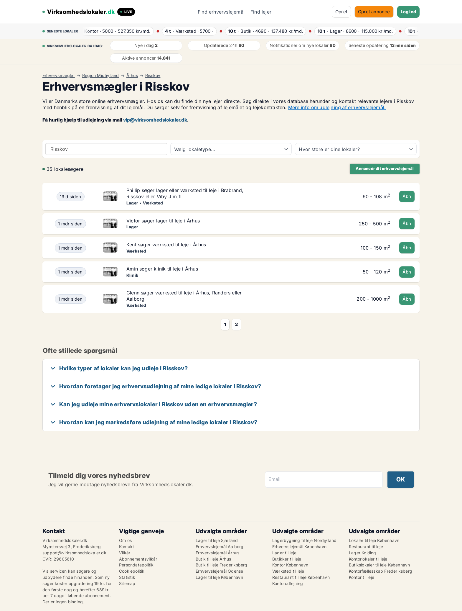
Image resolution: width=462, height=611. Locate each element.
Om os (125, 540)
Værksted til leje (288, 571)
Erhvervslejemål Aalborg (220, 546)
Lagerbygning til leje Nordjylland (304, 540)
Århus (132, 75)
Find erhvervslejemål (221, 12)
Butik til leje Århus (213, 558)
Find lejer (260, 12)
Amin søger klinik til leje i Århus (162, 269)
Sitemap (127, 583)
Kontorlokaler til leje (368, 558)
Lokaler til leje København (374, 540)
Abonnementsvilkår (138, 558)
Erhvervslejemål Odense (219, 571)
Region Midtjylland (100, 75)
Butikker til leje (286, 558)
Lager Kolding (362, 552)
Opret (341, 11)
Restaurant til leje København (301, 577)
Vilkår (124, 552)
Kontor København (290, 564)
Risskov (152, 75)
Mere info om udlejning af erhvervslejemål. (337, 107)
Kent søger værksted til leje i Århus (166, 245)
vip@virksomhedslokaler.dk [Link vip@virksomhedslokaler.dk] (155, 120)
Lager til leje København (219, 577)
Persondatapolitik (136, 564)
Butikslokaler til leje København (379, 564)
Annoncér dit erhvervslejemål (385, 168)
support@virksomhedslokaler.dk (74, 552)
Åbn (406, 196)
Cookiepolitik (132, 571)
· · (115, 31)
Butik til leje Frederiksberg (222, 564)
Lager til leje (284, 552)
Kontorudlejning (287, 583)
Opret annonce (374, 11)
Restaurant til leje (366, 546)
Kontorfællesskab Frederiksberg (380, 571)
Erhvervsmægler (58, 75)
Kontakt (126, 546)
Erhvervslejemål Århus (217, 552)
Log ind (408, 11)
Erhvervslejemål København (299, 546)
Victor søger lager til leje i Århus (163, 221)
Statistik (127, 577)
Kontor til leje (361, 577)
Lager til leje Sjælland (217, 540)
